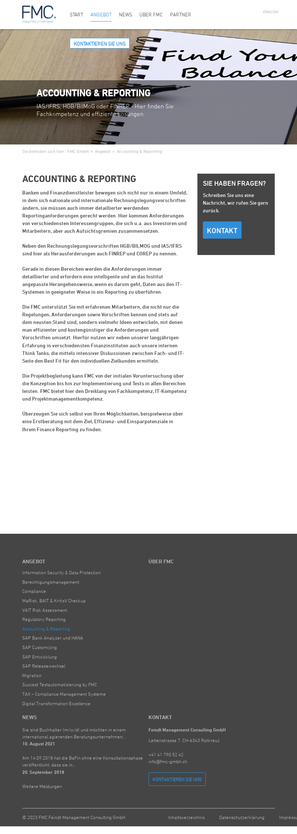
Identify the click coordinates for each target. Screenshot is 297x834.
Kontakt (222, 230)
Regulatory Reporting (44, 619)
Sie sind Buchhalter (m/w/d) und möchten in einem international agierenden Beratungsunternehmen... (74, 736)
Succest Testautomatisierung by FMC (59, 684)
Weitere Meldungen (42, 786)
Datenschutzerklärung (242, 817)
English (269, 11)
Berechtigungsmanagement (50, 582)
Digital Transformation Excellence (56, 703)
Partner (180, 14)
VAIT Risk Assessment (44, 610)
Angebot (101, 14)
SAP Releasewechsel (43, 666)
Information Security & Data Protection (61, 572)
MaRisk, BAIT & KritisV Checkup (54, 600)
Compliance (34, 591)
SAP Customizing (39, 647)
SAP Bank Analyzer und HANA (52, 638)
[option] (148, 86)
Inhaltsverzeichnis (186, 817)
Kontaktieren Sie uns (100, 43)
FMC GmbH (78, 151)
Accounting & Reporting (46, 629)
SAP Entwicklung (39, 657)
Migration (32, 675)
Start (76, 14)
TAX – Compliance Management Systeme (64, 694)
